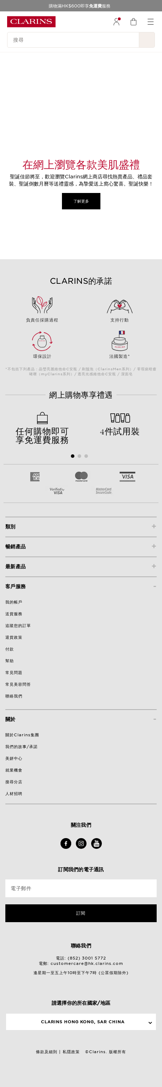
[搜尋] (73, 40)
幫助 (9, 660)
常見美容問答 (18, 684)
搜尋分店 (13, 781)
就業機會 (13, 770)
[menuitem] (116, 21)
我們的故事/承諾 (21, 746)
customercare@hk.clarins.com (87, 963)
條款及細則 (46, 1051)
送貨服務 (13, 613)
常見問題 (13, 672)
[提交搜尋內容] (147, 40)
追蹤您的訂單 (18, 625)
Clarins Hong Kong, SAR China (83, 1021)
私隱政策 (71, 1051)
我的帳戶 (13, 602)
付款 (9, 649)
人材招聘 (13, 793)
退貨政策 (13, 637)
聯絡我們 (13, 696)
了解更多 (81, 201)
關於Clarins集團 (22, 734)
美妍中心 (13, 758)
